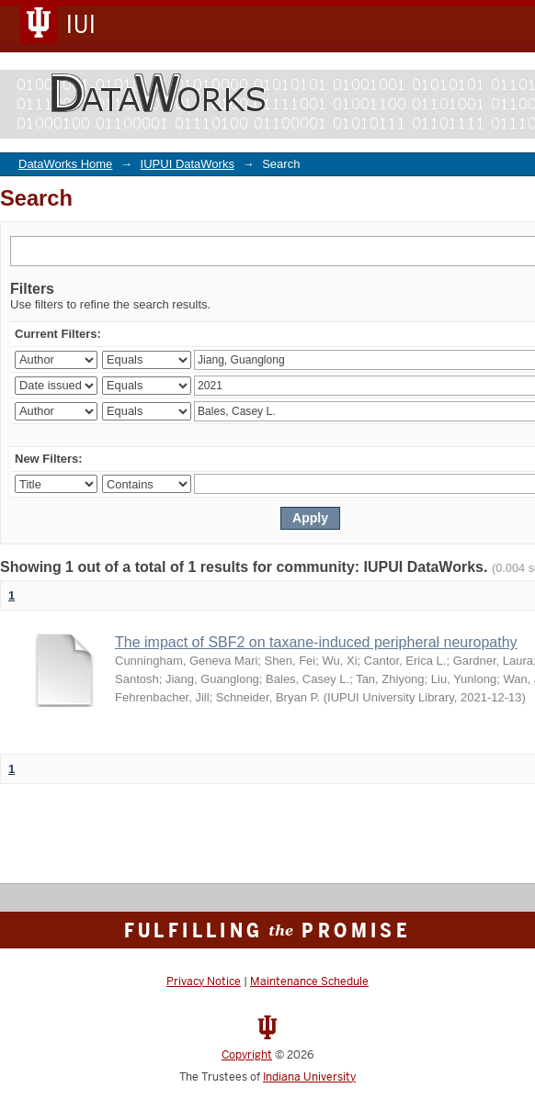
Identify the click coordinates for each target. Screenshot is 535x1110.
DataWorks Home (65, 164)
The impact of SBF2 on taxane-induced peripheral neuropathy (316, 642)
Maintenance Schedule (309, 981)
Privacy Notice (203, 981)
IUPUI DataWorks (187, 164)
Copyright (247, 1055)
